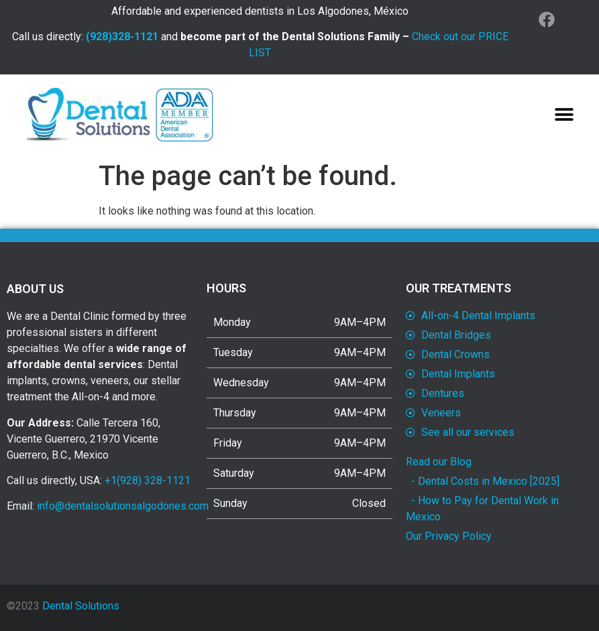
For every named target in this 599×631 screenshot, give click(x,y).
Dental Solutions (80, 605)
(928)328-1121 (122, 36)
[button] (564, 114)
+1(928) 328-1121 (147, 480)
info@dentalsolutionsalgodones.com (123, 506)
